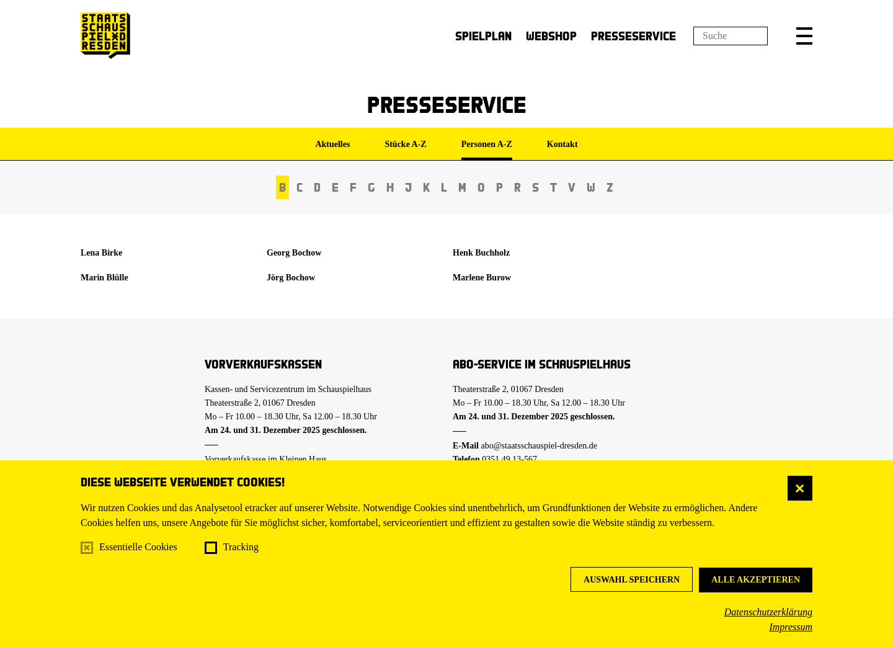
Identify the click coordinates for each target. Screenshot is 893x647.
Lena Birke (101, 252)
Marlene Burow (482, 277)
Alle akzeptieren (755, 579)
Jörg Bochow (291, 277)
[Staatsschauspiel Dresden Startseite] (105, 35)
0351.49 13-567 (509, 459)
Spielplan (483, 36)
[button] (804, 36)
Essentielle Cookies (138, 547)
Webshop (551, 36)
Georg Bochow (294, 252)
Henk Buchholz (481, 252)
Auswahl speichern (632, 579)
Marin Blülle (104, 277)
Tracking (241, 547)
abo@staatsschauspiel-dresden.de (539, 445)
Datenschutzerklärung (768, 612)
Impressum (790, 627)
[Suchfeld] (730, 36)
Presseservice (633, 36)
